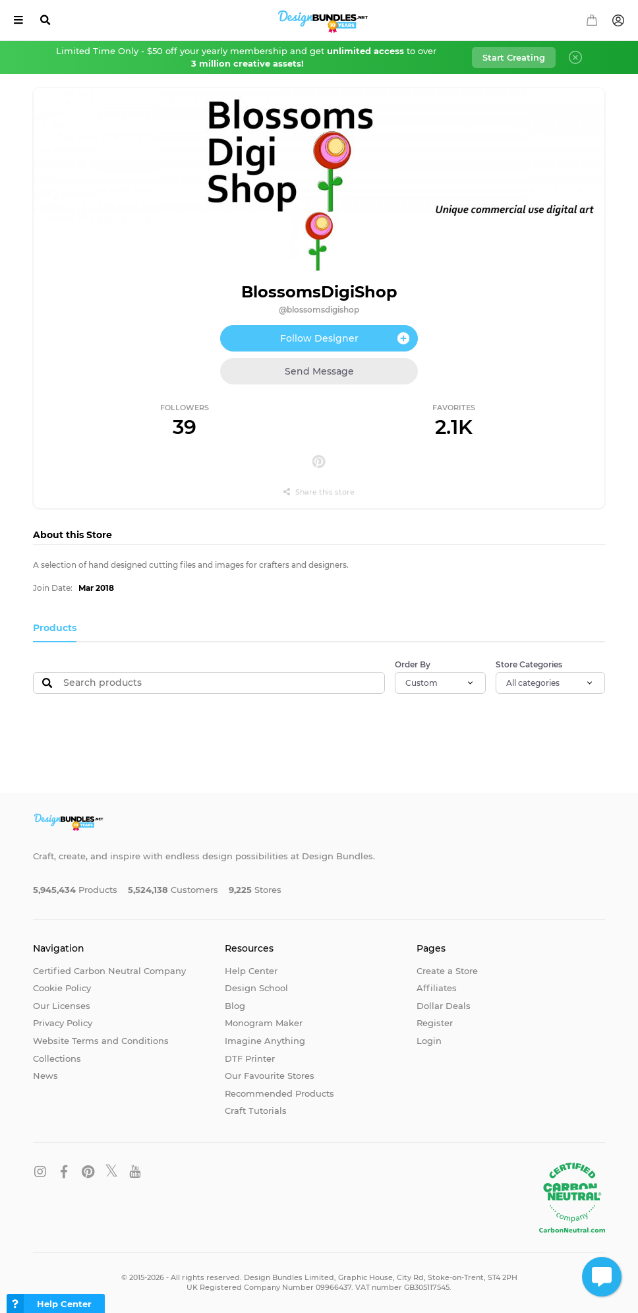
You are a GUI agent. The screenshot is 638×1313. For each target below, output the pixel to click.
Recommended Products (279, 1093)
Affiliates (437, 988)
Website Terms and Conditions (101, 1040)
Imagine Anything (265, 1040)
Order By (412, 664)
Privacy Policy (62, 1023)
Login (429, 1040)
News (45, 1075)
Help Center (251, 970)
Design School (256, 988)
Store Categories (529, 664)
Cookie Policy (62, 988)
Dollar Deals (444, 1005)
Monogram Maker (264, 1023)
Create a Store (447, 970)
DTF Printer (250, 1058)
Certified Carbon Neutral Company (109, 970)
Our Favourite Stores (269, 1075)
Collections (57, 1058)
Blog (235, 1005)
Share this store (319, 492)
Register (435, 1023)
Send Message (319, 371)
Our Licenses (61, 1005)
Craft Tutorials (256, 1110)
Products (54, 628)
